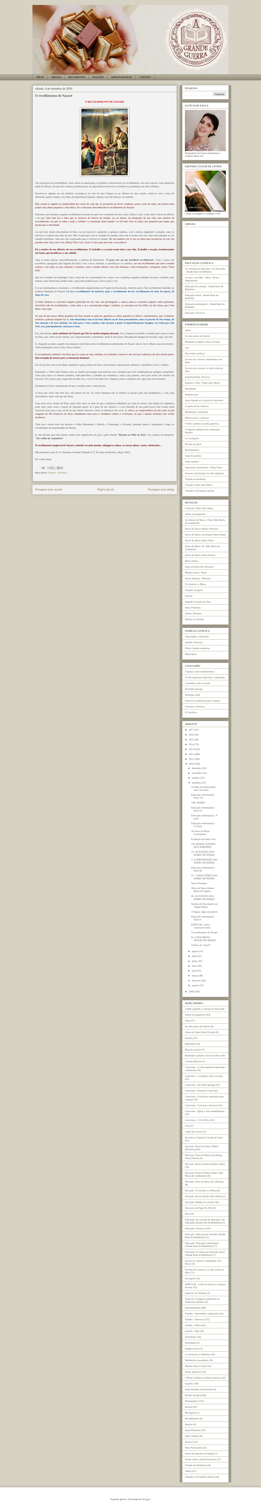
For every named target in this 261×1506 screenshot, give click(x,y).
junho (195, 961)
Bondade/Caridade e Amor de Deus (202, 342)
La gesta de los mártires (197, 406)
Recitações (190, 1412)
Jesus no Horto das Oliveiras (199, 566)
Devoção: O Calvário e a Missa (200, 1190)
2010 (191, 763)
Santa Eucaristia (193, 455)
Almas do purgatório (195, 514)
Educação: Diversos (195, 313)
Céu (187, 347)
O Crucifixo (191, 712)
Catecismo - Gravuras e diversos (201, 1105)
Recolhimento (192, 450)
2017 (191, 729)
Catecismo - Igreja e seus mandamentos (205, 1111)
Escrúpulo (190, 1278)
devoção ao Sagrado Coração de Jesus (204, 1137)
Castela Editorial (193, 1061)
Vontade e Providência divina (199, 490)
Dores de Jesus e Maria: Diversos (201, 528)
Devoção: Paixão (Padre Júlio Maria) (203, 1196)
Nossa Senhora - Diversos (198, 578)
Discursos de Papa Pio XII (198, 1208)
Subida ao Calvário (194, 619)
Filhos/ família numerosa (197, 648)
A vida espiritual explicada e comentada (205, 677)
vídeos (188, 1471)
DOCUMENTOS (76, 77)
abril (194, 970)
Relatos (188, 1424)
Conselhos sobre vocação (197, 683)
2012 (191, 754)
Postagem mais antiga (161, 489)
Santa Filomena (193, 607)
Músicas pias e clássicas (197, 417)
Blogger (146, 1499)
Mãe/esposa (191, 654)
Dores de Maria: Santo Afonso (200, 555)
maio (194, 966)
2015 (191, 739)
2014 (191, 744)
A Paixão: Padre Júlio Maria (199, 508)
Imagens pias (191, 394)
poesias (188, 1407)
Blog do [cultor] (193, 1049)
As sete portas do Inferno (197, 336)
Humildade (190, 388)
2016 (191, 734)
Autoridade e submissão (197, 636)
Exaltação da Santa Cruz (203, 839)
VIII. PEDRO (198, 802)
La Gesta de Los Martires (197, 1354)
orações (189, 1383)
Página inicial (105, 489)
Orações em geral (193, 590)
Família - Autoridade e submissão (202, 1313)
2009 (191, 991)
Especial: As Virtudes (195, 1293)
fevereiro (196, 980)
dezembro (197, 768)
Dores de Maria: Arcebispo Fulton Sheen (205, 534)
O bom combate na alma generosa (202, 423)
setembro (197, 782)
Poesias (188, 596)
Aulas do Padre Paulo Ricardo (200, 1032)
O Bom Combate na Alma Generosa (203, 1377)
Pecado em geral (193, 444)
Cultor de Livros (193, 1131)
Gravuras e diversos (195, 706)
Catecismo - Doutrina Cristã (199, 1090)
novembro (197, 773)
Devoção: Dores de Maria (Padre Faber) (205, 1164)
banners (189, 1038)
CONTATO (145, 77)
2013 (191, 749)
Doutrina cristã (192, 695)
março (195, 975)
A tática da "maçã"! (201, 945)
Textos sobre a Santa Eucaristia (200, 1459)
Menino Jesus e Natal (195, 572)
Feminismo (190, 1337)
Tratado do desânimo (195, 479)
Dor (187, 1213)
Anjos (188, 330)
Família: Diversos (194, 642)
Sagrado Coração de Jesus (198, 601)
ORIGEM (56, 77)
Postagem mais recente (49, 489)
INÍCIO (40, 77)
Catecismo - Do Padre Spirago (200, 1085)
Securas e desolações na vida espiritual (204, 473)
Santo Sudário (192, 461)
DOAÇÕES (98, 77)
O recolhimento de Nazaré (204, 932)
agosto (195, 951)
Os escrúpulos (192, 438)
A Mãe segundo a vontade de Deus (202, 1009)
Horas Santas (191, 561)
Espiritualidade (192, 1307)
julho (195, 956)
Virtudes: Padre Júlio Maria (198, 485)
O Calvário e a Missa (195, 584)
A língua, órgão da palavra (204, 911)
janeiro (195, 985)
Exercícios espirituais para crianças (202, 700)
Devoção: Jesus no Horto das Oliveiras (204, 1181)
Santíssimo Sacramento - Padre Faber (203, 467)
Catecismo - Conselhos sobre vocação (204, 1076)
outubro (196, 777)
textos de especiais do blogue (199, 1453)
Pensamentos (191, 1401)
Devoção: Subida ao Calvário (199, 1202)
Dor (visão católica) (195, 353)
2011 (191, 759)
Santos (188, 1442)
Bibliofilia (190, 1044)
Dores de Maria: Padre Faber (199, 540)
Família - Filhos (193, 1325)
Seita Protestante (193, 1447)
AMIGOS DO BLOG (121, 77)
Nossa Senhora (192, 1372)
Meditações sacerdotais (196, 412)
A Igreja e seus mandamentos (199, 671)
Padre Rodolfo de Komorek (198, 1389)
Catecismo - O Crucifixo (197, 1120)
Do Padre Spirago (194, 689)
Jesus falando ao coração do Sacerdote (204, 400)
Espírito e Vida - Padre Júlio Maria (202, 382)
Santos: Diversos (193, 613)
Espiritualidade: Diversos (197, 377)
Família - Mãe (192, 1331)
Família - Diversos (57, 472)
